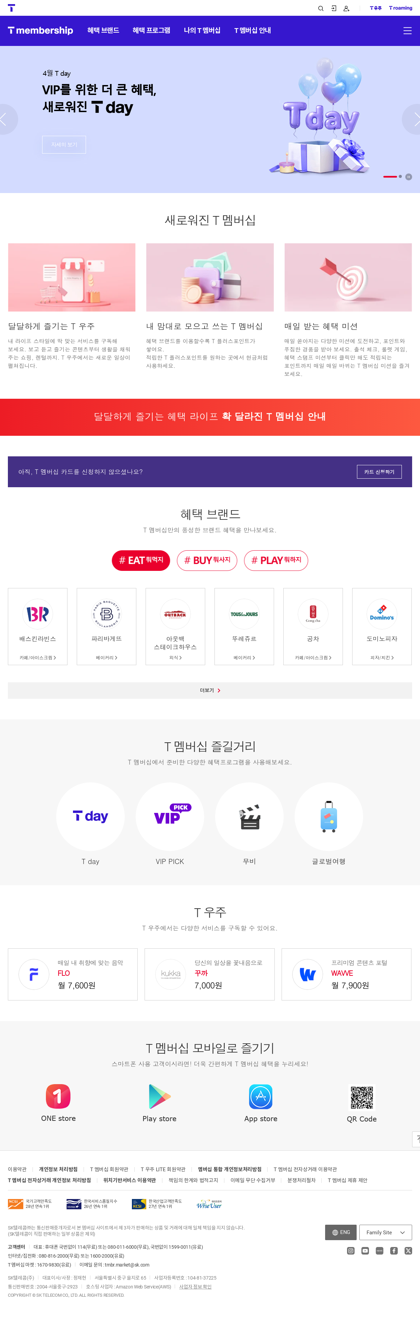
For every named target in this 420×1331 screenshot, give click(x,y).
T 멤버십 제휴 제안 (348, 1180)
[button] (390, 177)
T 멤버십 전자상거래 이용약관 (305, 1169)
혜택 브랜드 (103, 30)
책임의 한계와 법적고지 (193, 1180)
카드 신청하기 (379, 471)
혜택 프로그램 (151, 30)
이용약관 (17, 1169)
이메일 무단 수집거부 (253, 1180)
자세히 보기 (64, 144)
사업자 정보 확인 (195, 1287)
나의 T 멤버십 (202, 30)
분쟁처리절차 (301, 1180)
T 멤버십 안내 (252, 30)
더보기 (210, 690)
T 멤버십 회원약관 (109, 1169)
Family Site (379, 1233)
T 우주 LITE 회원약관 (163, 1169)
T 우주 (210, 912)
